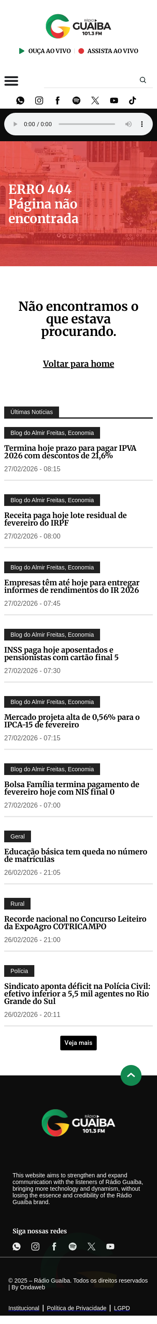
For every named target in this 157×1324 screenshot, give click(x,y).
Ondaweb (32, 1287)
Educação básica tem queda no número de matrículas (75, 855)
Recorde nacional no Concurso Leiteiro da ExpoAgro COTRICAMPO (75, 922)
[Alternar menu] (11, 80)
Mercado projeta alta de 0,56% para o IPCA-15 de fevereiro (72, 720)
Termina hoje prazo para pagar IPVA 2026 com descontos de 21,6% (70, 451)
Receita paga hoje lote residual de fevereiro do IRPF (65, 519)
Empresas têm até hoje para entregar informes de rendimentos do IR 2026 (71, 586)
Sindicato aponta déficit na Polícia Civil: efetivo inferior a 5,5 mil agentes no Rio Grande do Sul (77, 993)
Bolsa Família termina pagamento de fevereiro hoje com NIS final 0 (71, 788)
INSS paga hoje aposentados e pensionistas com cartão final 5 (61, 653)
